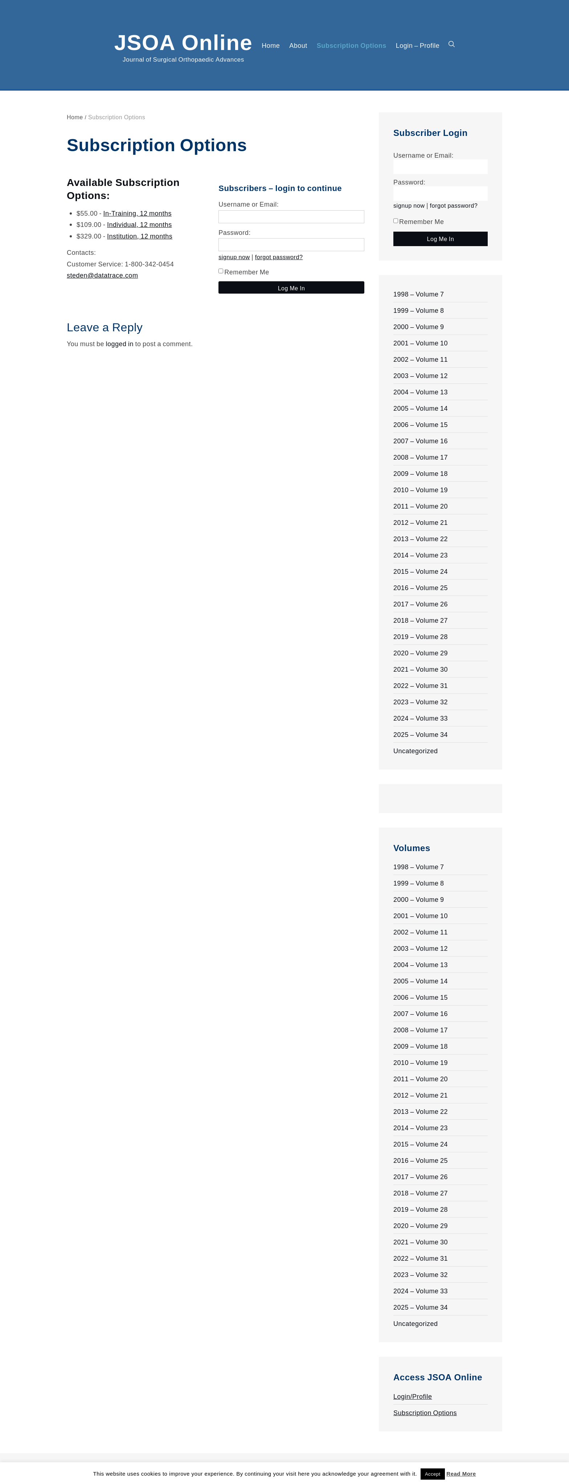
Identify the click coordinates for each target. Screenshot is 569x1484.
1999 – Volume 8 (418, 310)
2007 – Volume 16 (420, 441)
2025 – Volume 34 (420, 734)
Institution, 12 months (139, 236)
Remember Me (243, 272)
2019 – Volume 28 (420, 637)
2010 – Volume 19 (420, 490)
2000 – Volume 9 (418, 327)
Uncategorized (415, 751)
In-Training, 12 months (137, 213)
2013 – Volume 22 (420, 539)
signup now (234, 257)
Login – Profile (418, 45)
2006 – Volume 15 (420, 424)
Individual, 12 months (139, 224)
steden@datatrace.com (102, 275)
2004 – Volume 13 (420, 392)
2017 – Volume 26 (420, 604)
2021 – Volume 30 (420, 669)
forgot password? (279, 257)
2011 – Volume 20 (420, 506)
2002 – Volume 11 (420, 359)
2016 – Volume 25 (420, 588)
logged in (120, 344)
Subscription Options (351, 45)
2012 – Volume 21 (420, 522)
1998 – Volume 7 (418, 294)
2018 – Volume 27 (420, 620)
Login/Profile (412, 1396)
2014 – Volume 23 (420, 555)
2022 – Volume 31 (420, 685)
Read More (461, 1474)
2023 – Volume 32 (420, 702)
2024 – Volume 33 (420, 718)
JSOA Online (183, 40)
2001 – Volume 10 (420, 343)
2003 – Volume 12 (420, 376)
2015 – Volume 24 (420, 571)
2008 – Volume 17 (420, 457)
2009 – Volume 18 (420, 473)
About (298, 45)
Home (271, 45)
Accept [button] (433, 1474)
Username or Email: (248, 204)
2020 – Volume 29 (420, 653)
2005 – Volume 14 (420, 408)
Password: (234, 232)
